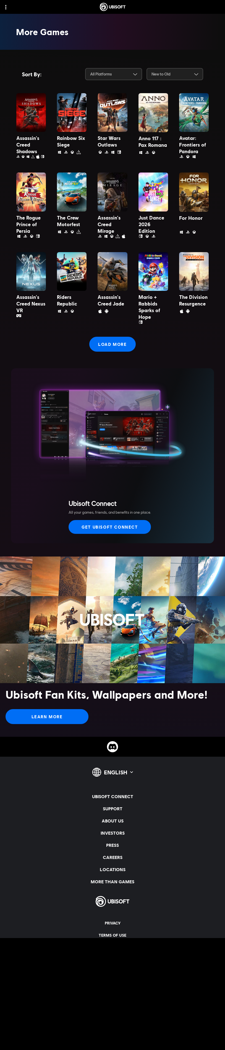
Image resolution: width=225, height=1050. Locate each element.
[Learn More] (47, 716)
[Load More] (112, 344)
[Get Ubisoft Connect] (110, 527)
